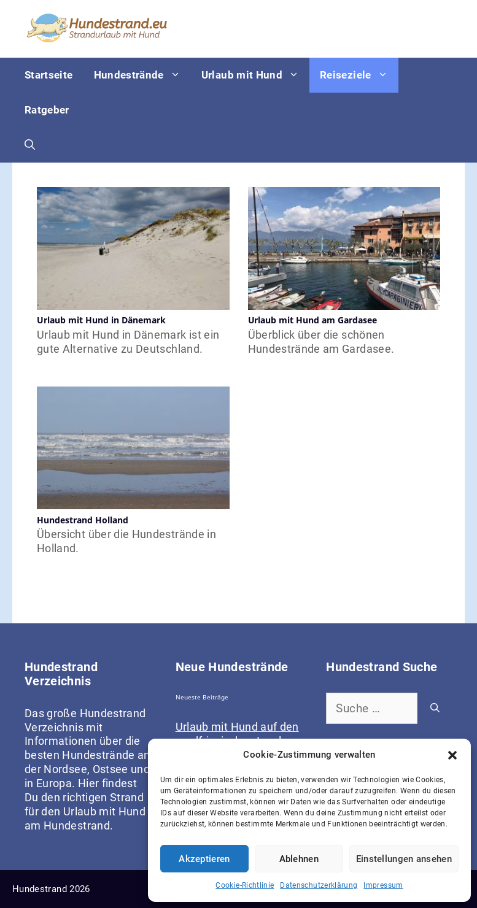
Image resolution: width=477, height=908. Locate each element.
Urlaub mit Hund (255, 75)
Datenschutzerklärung (318, 885)
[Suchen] (434, 708)
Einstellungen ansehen (404, 858)
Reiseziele (359, 75)
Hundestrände (142, 75)
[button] (452, 755)
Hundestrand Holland (82, 520)
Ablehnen (299, 858)
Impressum (383, 885)
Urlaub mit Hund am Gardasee (313, 320)
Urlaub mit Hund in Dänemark (101, 320)
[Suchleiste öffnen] (29, 145)
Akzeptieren (204, 858)
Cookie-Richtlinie (244, 885)
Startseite (49, 75)
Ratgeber (47, 110)
